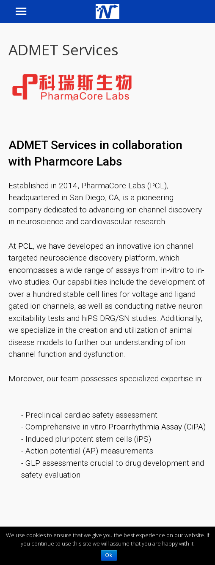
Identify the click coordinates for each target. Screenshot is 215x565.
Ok (109, 555)
